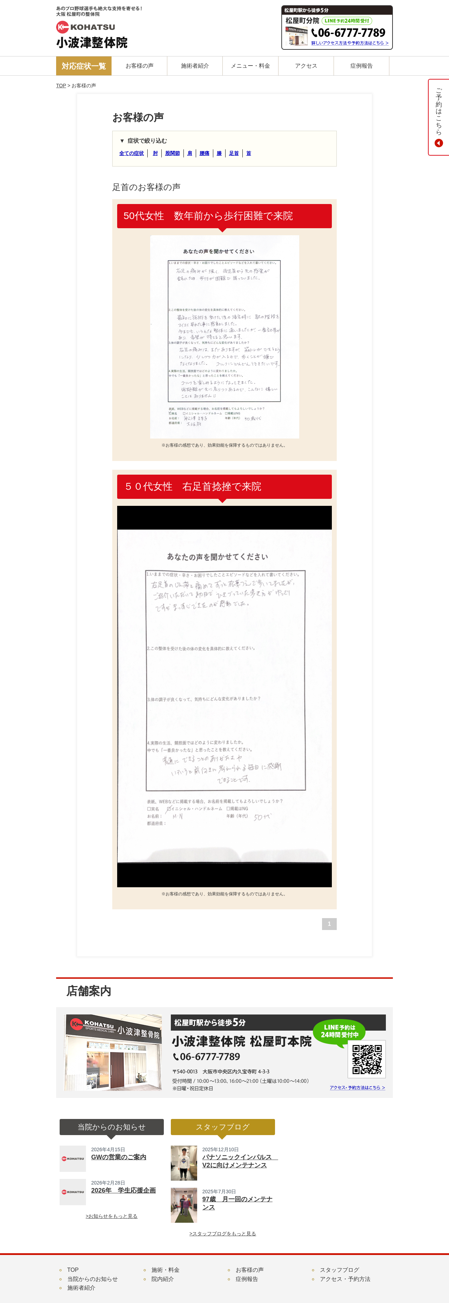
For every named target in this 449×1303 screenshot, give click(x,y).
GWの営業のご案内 (118, 1157)
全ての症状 (131, 153)
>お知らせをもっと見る (112, 1216)
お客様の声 (250, 1270)
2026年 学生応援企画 (123, 1190)
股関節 (172, 153)
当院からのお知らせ (92, 1279)
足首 (234, 153)
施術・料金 (166, 1270)
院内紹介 (163, 1279)
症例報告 (247, 1279)
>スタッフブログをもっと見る (222, 1233)
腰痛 (204, 153)
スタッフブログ (339, 1270)
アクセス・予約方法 (345, 1279)
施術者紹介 (81, 1288)
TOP (61, 85)
